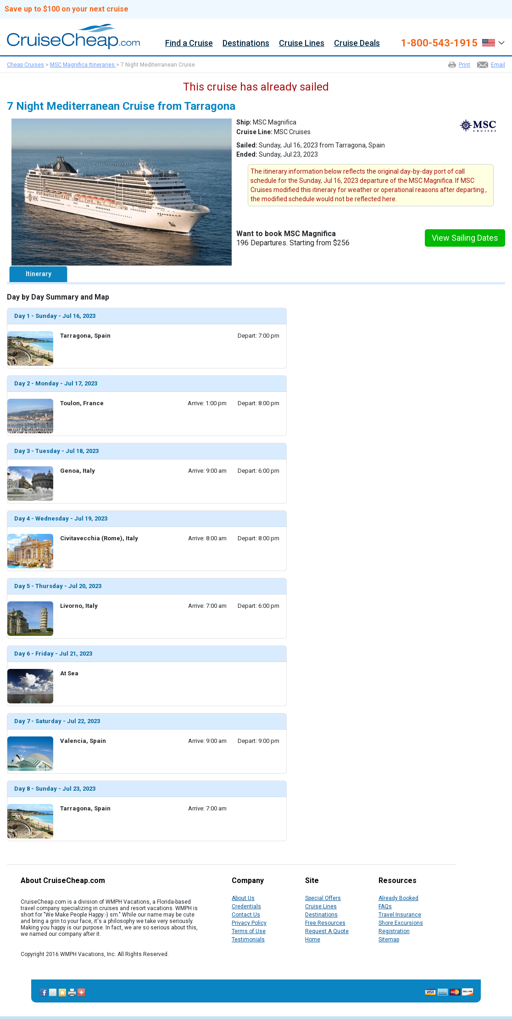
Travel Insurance (399, 914)
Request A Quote (327, 931)
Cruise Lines (301, 43)
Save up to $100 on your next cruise (66, 9)
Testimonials (248, 939)
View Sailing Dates (465, 238)
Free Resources (325, 923)
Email (498, 65)
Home (312, 939)
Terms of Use (249, 931)
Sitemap (388, 939)
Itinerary (38, 273)
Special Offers (323, 898)
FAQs (385, 906)
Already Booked (398, 898)
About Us (243, 898)
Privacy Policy (249, 923)
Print (464, 65)
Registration (394, 931)
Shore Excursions (400, 923)
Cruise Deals (357, 43)
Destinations (246, 43)
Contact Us (246, 914)
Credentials (246, 906)
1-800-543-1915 (439, 43)
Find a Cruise (189, 43)
